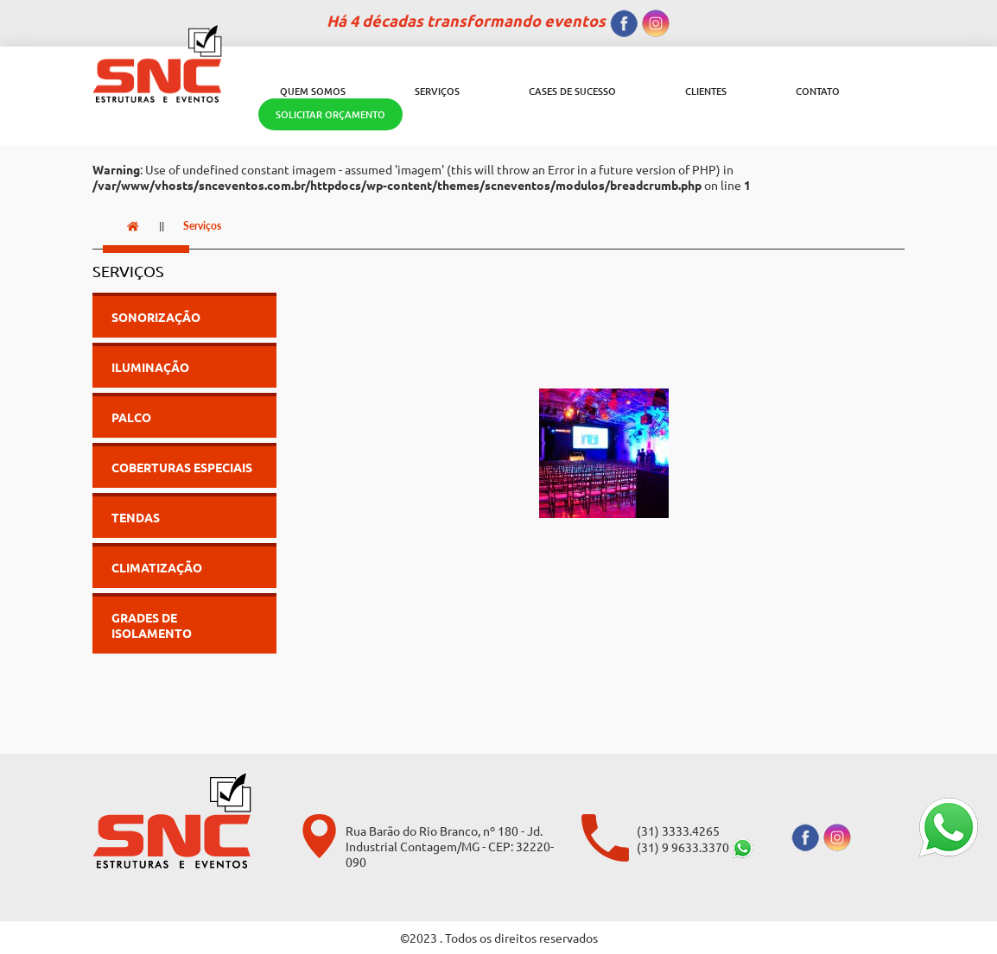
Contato (818, 91)
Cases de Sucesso (572, 91)
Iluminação (150, 367)
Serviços (437, 91)
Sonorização (155, 317)
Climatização (156, 567)
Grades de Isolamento (151, 625)
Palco (131, 417)
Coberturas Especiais (181, 467)
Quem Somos (313, 91)
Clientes (706, 91)
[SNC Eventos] (149, 63)
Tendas (135, 517)
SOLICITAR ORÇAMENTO (330, 114)
